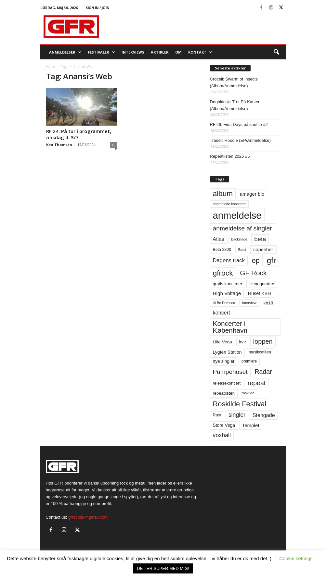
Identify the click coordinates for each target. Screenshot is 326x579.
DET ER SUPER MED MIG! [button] (163, 568)
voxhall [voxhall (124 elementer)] (222, 435)
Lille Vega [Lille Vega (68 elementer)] (222, 341)
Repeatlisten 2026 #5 (230, 156)
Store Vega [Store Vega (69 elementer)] (224, 425)
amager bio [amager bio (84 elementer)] (252, 194)
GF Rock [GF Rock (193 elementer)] (253, 273)
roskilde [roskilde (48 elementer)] (248, 393)
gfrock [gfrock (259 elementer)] (223, 273)
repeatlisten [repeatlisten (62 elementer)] (224, 393)
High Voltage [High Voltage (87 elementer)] (227, 293)
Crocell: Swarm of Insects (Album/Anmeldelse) (234, 82)
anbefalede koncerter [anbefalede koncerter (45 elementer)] (229, 204)
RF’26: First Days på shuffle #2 (239, 124)
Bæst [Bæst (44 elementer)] (242, 250)
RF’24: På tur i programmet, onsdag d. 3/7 (78, 134)
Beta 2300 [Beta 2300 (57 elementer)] (222, 249)
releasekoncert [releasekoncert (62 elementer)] (227, 383)
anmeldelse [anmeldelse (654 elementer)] (237, 215)
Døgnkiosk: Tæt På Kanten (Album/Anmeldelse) (235, 105)
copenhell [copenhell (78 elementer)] (263, 249)
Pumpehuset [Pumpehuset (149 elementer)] (230, 371)
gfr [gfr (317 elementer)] (271, 260)
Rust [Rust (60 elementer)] (217, 415)
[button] (276, 52)
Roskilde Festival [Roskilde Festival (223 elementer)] (240, 404)
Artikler (160, 52)
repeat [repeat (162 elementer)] (257, 383)
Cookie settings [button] (296, 558)
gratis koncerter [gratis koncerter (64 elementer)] (227, 283)
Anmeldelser (65, 52)
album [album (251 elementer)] (223, 194)
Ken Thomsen (59, 144)
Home (50, 66)
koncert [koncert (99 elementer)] (221, 312)
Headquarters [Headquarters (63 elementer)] (262, 283)
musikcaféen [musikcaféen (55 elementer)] (260, 352)
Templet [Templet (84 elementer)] (250, 425)
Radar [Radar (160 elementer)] (263, 371)
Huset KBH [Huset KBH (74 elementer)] (259, 293)
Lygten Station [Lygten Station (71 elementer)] (227, 352)
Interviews (133, 52)
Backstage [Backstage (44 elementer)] (239, 239)
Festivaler (101, 52)
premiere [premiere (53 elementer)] (249, 361)
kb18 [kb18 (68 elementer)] (268, 303)
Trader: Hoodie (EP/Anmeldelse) (240, 140)
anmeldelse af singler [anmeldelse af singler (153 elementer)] (242, 228)
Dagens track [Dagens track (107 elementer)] (229, 260)
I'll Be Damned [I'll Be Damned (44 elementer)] (224, 303)
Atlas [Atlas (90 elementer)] (218, 239)
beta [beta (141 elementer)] (260, 239)
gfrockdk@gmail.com (88, 517)
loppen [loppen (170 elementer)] (263, 341)
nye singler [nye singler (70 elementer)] (224, 361)
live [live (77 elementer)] (242, 341)
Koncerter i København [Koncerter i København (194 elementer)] (230, 327)
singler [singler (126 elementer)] (237, 415)
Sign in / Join (97, 8)
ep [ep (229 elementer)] (256, 260)
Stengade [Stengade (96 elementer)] (264, 415)
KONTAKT (200, 52)
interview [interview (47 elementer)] (249, 303)
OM (178, 52)
